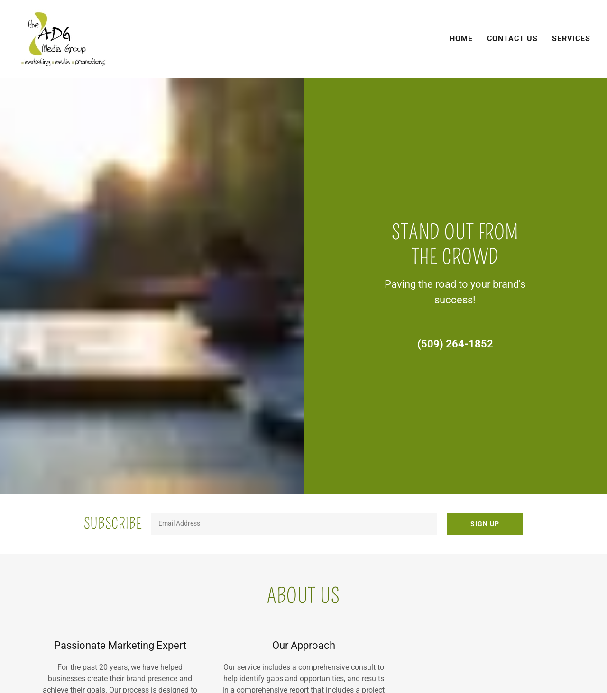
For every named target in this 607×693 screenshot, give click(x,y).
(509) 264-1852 (455, 344)
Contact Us (512, 38)
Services (571, 38)
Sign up (484, 524)
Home (461, 38)
